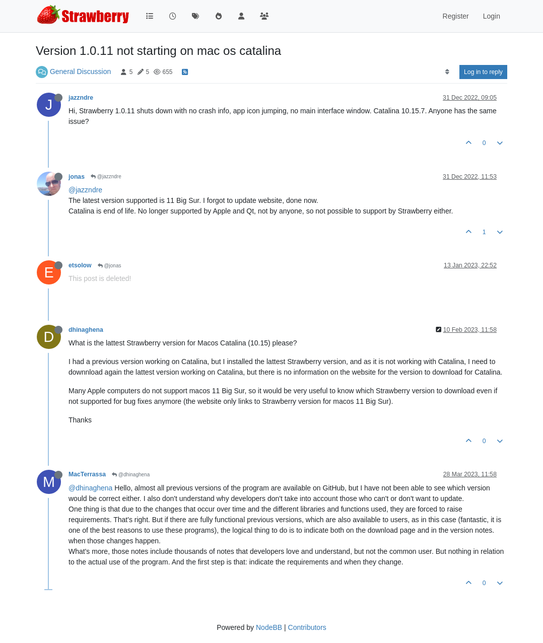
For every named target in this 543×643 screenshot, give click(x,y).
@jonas (109, 265)
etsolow (80, 265)
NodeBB (269, 627)
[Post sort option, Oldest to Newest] (447, 72)
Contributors (307, 627)
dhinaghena (86, 329)
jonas (77, 176)
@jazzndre (106, 176)
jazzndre (81, 97)
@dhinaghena (131, 474)
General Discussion (80, 71)
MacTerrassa (87, 474)
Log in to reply (483, 72)
